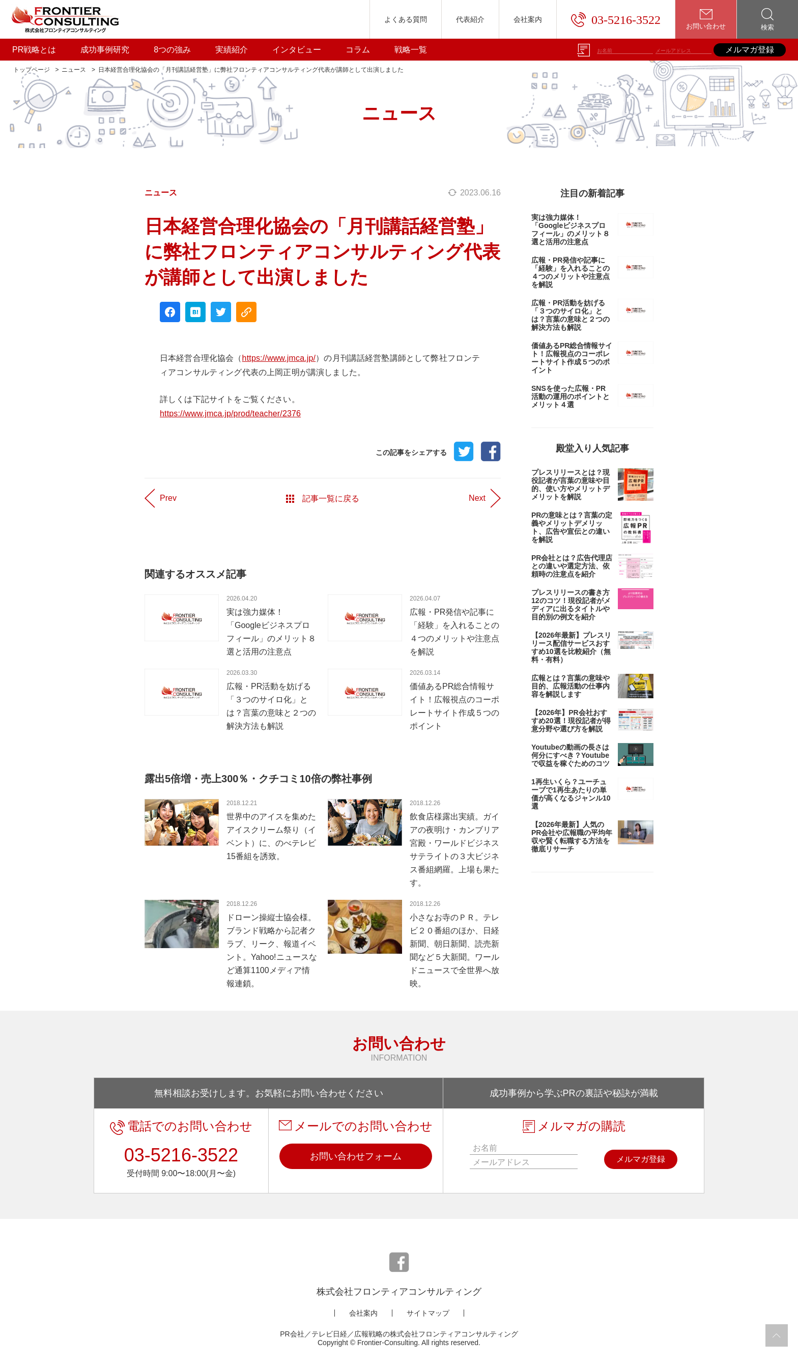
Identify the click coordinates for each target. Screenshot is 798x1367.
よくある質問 (405, 19)
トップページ (31, 69)
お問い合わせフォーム (356, 1156)
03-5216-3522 (616, 19)
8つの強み (172, 49)
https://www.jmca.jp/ (279, 358)
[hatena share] (195, 312)
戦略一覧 (410, 49)
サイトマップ (428, 1313)
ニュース (74, 69)
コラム (358, 49)
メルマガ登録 (749, 49)
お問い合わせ (706, 19)
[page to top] (776, 1335)
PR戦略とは (34, 49)
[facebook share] (170, 312)
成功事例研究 (104, 49)
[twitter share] (221, 312)
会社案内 (528, 19)
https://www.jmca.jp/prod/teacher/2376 (230, 413)
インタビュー (296, 49)
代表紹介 (470, 19)
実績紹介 (231, 49)
